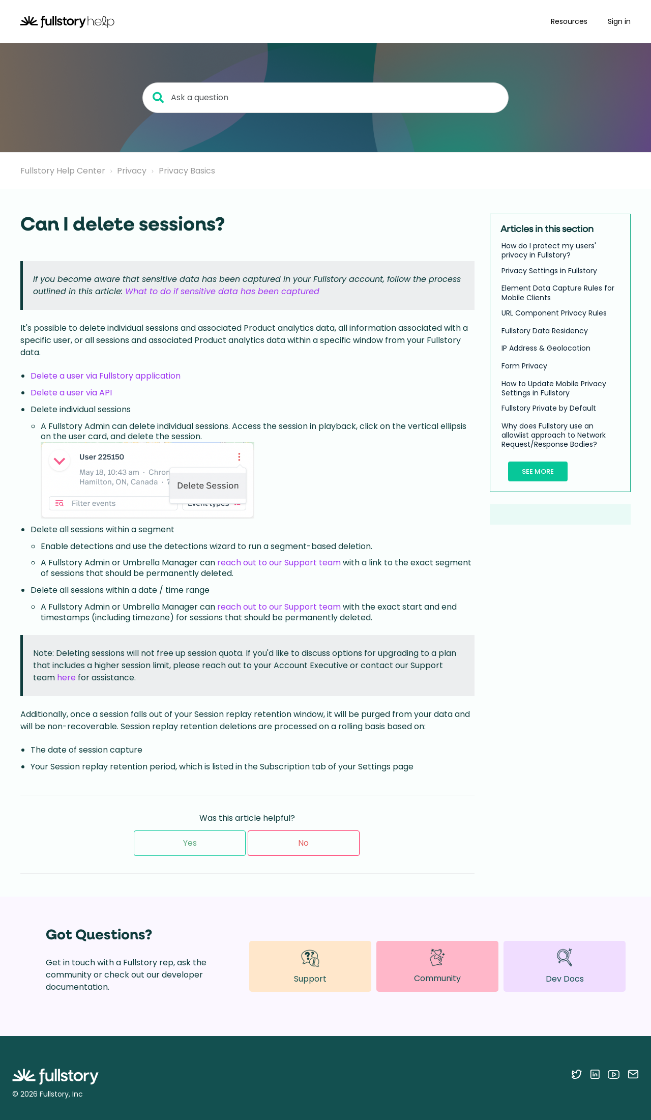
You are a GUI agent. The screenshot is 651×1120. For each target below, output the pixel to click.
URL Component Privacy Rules (554, 313)
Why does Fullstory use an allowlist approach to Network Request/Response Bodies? (553, 435)
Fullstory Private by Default (548, 408)
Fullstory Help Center (62, 171)
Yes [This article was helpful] (190, 843)
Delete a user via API (71, 392)
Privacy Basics (187, 171)
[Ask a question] (325, 97)
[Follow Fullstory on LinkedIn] (595, 1074)
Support (310, 966)
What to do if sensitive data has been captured (222, 291)
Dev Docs (565, 966)
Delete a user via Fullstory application (106, 376)
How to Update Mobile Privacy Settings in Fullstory (553, 388)
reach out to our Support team (279, 562)
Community (437, 965)
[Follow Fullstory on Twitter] (576, 1074)
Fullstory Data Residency (544, 330)
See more (538, 471)
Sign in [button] (619, 21)
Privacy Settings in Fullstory (549, 270)
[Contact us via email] (633, 1074)
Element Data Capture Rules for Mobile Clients (557, 292)
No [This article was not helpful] (303, 843)
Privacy (131, 171)
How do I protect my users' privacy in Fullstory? (548, 250)
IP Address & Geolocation (545, 348)
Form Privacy (524, 365)
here (66, 677)
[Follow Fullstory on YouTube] (613, 1074)
